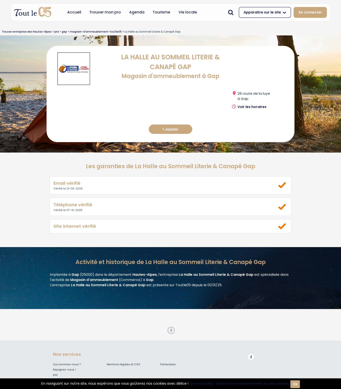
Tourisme (161, 12)
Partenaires (168, 364)
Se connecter (310, 12)
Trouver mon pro (105, 12)
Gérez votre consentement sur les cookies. (252, 383)
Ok (295, 384)
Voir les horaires (251, 106)
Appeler (170, 129)
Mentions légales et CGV (123, 364)
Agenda (136, 12)
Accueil (74, 12)
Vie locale (188, 12)
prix (55, 375)
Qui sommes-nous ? (67, 364)
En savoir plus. (202, 383)
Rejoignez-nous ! (64, 369)
